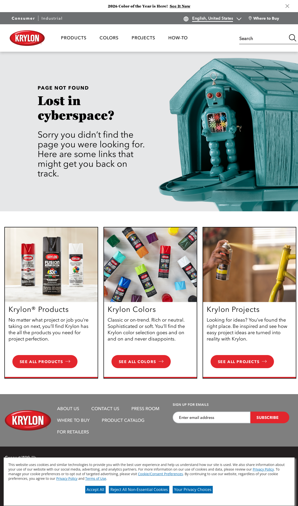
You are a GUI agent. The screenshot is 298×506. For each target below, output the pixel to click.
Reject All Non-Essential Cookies (139, 489)
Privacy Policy (263, 469)
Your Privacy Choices (193, 489)
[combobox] (263, 38)
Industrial (52, 18)
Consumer (23, 18)
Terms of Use (95, 478)
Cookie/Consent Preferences (160, 474)
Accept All (95, 489)
